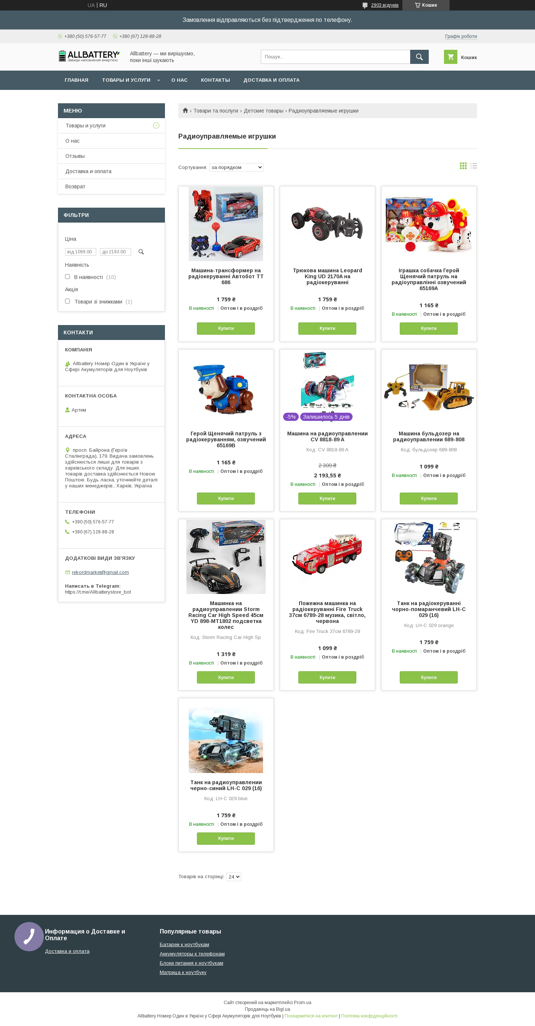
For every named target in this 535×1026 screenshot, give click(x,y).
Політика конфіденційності (369, 1016)
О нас (179, 80)
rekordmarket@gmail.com (100, 572)
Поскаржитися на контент (311, 1016)
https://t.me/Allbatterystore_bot (98, 592)
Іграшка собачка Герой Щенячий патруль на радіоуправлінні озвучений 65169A (429, 279)
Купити (226, 328)
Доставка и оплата (271, 80)
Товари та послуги (215, 111)
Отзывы (75, 156)
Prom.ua (302, 1002)
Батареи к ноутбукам (184, 944)
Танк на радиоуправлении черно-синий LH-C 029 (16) (226, 785)
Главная (76, 80)
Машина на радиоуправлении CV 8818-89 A (327, 436)
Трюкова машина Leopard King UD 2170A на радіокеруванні (327, 276)
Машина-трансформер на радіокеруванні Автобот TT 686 (226, 276)
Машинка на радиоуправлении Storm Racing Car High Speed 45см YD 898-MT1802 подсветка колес (225, 615)
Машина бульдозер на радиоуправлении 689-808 (428, 436)
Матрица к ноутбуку (183, 972)
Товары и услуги (126, 80)
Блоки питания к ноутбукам (191, 963)
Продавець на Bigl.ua (267, 1009)
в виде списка (473, 167)
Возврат (75, 186)
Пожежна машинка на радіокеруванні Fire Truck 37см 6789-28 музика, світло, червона (327, 612)
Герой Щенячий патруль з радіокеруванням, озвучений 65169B (226, 439)
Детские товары (263, 111)
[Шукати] (419, 57)
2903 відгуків (385, 5)
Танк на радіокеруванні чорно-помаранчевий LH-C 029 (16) (429, 609)
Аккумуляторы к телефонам (192, 954)
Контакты (215, 80)
